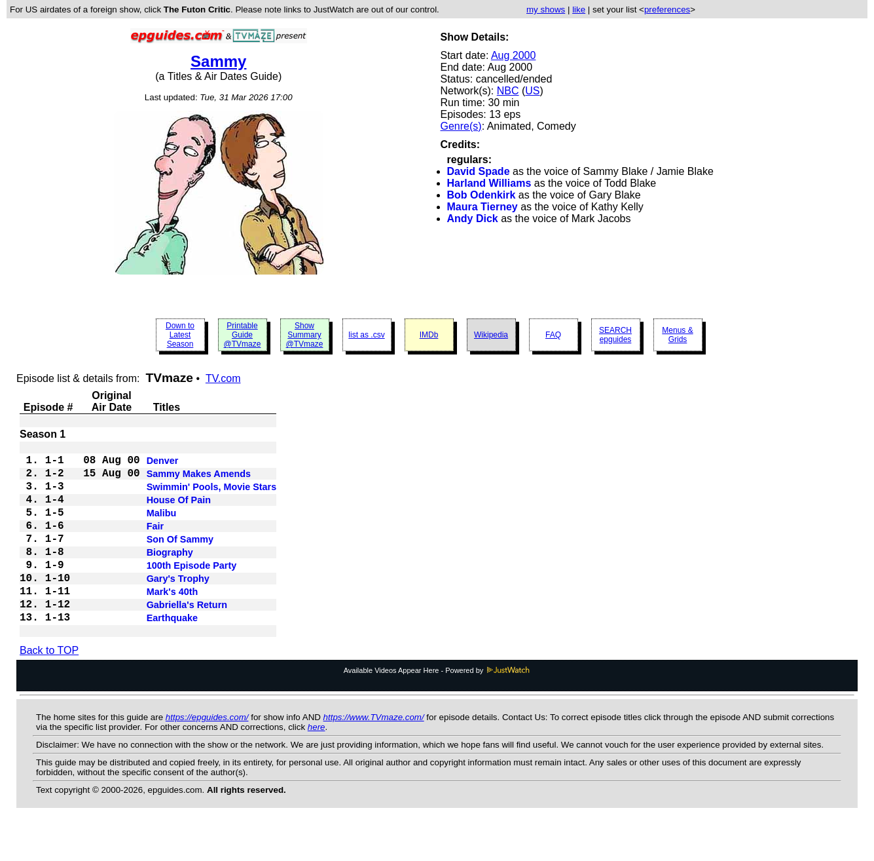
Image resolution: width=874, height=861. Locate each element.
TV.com (223, 378)
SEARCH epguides (615, 335)
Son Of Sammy (180, 559)
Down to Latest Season (180, 335)
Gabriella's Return (187, 637)
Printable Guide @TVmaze (242, 335)
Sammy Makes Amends (199, 480)
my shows (545, 9)
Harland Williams (489, 183)
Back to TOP (49, 687)
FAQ (553, 334)
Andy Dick (472, 218)
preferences (667, 9)
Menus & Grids (677, 335)
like (578, 9)
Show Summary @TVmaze (304, 335)
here (316, 764)
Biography (170, 574)
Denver (163, 464)
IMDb (429, 334)
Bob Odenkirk (481, 195)
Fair (155, 543)
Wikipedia (491, 334)
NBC (508, 90)
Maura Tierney (482, 206)
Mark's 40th (172, 622)
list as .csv (366, 334)
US (532, 90)
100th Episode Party (192, 590)
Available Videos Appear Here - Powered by (437, 707)
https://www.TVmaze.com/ (373, 754)
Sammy (218, 61)
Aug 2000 (513, 55)
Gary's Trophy (178, 606)
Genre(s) (461, 126)
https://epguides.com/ (207, 754)
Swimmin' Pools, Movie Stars (212, 496)
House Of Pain (179, 512)
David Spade (478, 171)
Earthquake (172, 653)
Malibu (162, 527)
